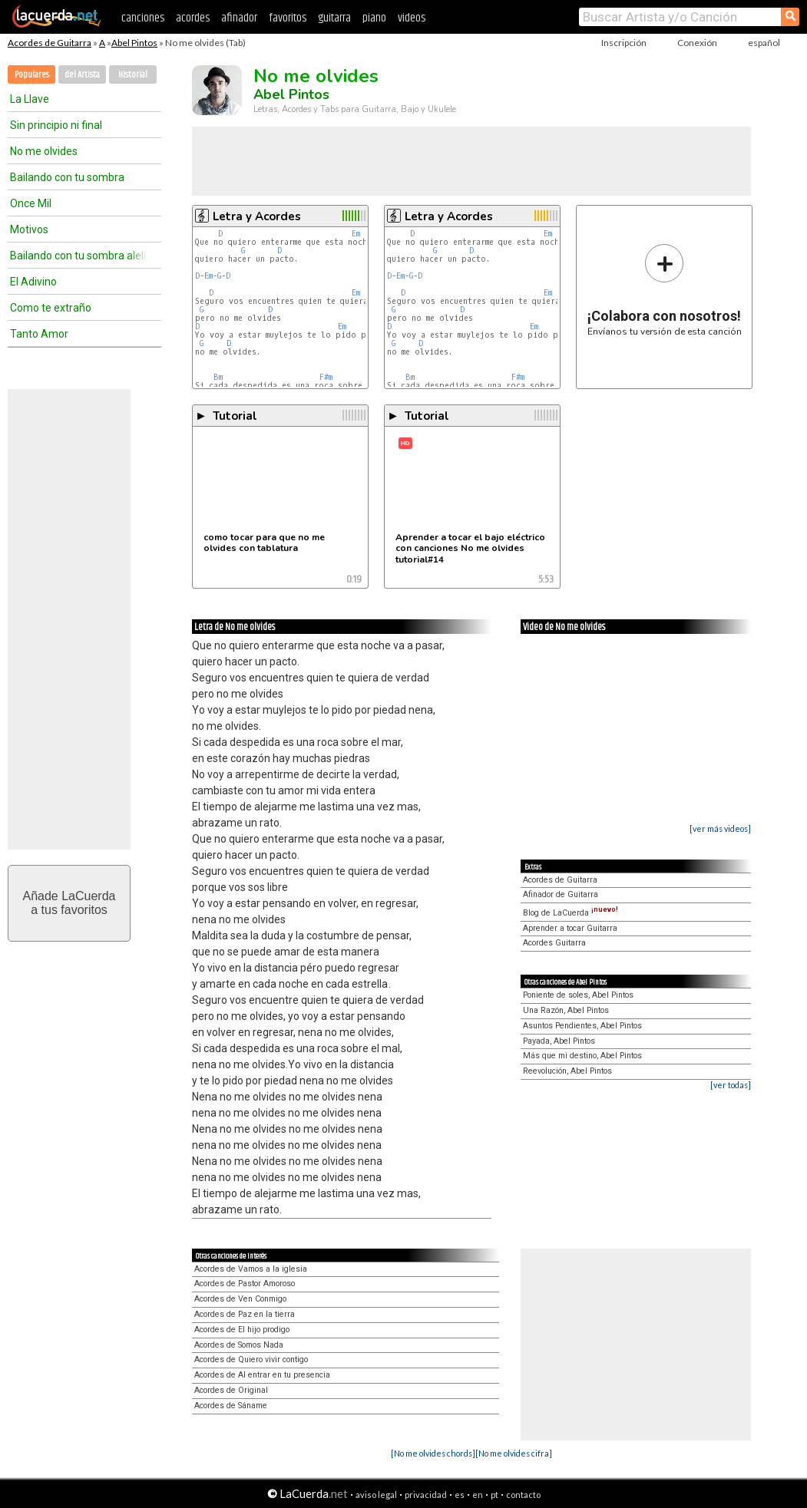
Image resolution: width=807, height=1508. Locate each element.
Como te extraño (50, 308)
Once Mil (30, 203)
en (477, 1495)
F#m (325, 377)
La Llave (29, 99)
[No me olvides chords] (433, 1453)
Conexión (697, 42)
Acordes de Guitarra (49, 42)
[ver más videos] (720, 828)
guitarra (334, 18)
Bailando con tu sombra (67, 177)
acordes (193, 18)
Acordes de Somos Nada (238, 1345)
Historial (132, 75)
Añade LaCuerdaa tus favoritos (69, 902)
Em (356, 234)
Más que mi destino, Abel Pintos (582, 1056)
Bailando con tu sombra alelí (78, 255)
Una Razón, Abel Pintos (566, 1010)
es (460, 1495)
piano (374, 18)
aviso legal (376, 1495)
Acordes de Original (231, 1390)
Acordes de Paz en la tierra (244, 1314)
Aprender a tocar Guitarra (570, 928)
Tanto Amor (39, 334)
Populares (32, 75)
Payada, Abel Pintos (559, 1041)
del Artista (82, 75)
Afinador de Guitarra (560, 894)
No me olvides (44, 151)
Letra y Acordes (257, 216)
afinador (239, 18)
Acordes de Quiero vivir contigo (251, 1359)
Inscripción (624, 42)
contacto (523, 1495)
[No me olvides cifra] (513, 1453)
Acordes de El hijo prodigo (241, 1330)
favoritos (287, 18)
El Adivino (33, 282)
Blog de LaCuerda (570, 913)
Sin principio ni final (56, 125)
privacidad (426, 1495)
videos (411, 18)
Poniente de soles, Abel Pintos (578, 995)
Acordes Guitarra (554, 943)
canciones (142, 18)
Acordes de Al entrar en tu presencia (262, 1375)
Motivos (29, 229)
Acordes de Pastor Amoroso (244, 1284)
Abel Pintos (134, 42)
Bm (218, 377)
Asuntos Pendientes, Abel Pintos (582, 1026)
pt (494, 1495)
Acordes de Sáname (230, 1406)
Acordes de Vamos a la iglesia (250, 1269)
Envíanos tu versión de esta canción (664, 290)
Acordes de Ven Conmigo (240, 1299)
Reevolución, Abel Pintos (567, 1071)
